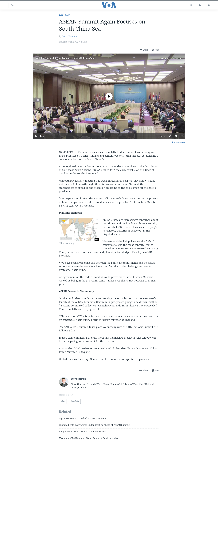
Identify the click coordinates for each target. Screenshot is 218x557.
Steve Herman (69, 36)
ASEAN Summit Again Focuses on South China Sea (65, 58)
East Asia (64, 15)
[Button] (143, 50)
